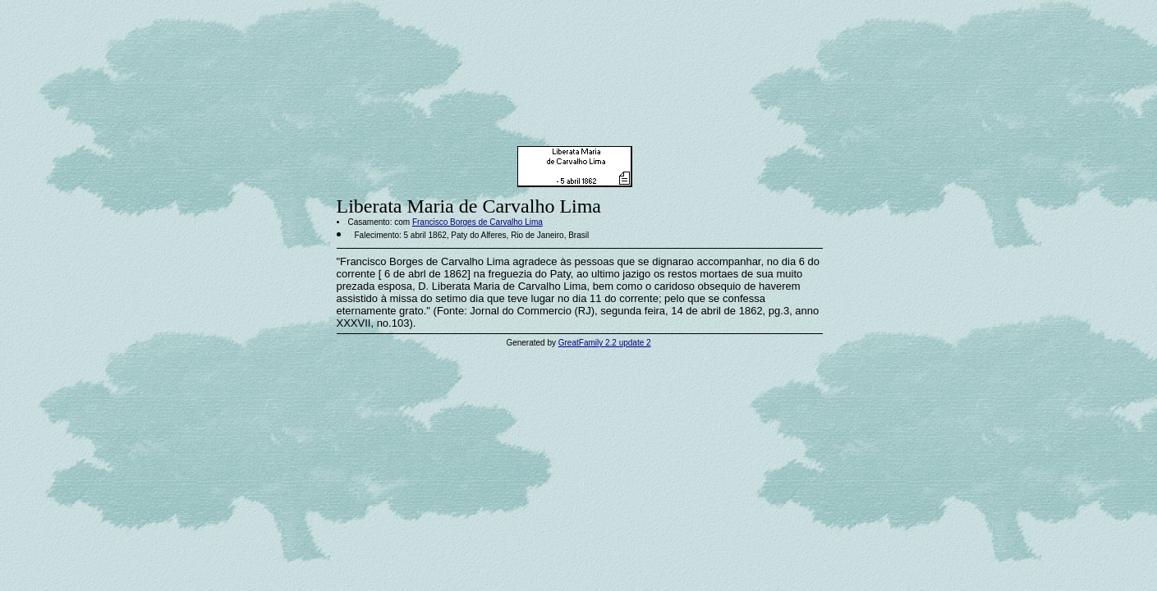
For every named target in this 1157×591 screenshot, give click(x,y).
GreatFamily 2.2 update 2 (604, 342)
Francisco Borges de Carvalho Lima (477, 222)
